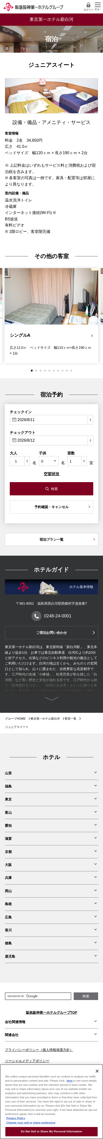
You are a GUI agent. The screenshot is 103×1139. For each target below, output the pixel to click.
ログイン (88, 6)
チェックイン (21, 412)
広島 (8, 917)
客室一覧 (70, 718)
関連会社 (12, 1035)
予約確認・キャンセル (51, 507)
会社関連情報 (15, 1022)
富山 (8, 812)
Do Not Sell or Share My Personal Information (51, 1131)
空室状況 (51, 474)
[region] (51, 1101)
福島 (8, 786)
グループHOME (15, 718)
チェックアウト (22, 432)
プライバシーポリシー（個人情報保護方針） (39, 1050)
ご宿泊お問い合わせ (51, 633)
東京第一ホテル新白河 (45, 718)
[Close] (97, 1071)
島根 (8, 904)
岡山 (8, 891)
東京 (8, 799)
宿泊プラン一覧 (51, 539)
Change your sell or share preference (30, 1122)
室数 (71, 453)
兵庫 (8, 878)
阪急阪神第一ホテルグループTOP (51, 1012)
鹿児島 (10, 956)
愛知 (8, 825)
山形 (8, 773)
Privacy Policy (15, 1118)
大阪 (8, 865)
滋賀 (8, 838)
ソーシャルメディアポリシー (27, 1061)
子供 (42, 453)
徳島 (8, 943)
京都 (8, 852)
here (70, 1080)
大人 (13, 453)
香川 (8, 930)
